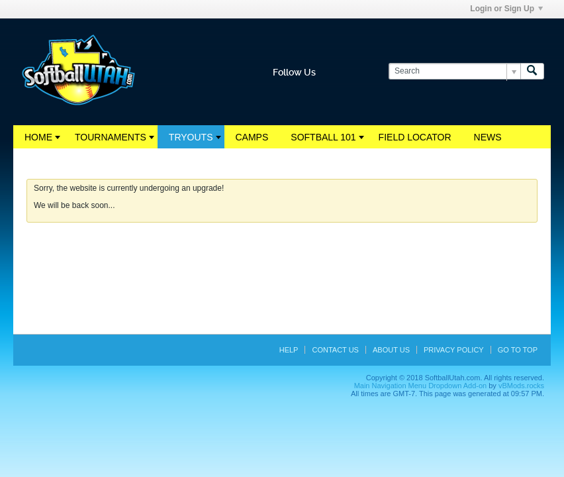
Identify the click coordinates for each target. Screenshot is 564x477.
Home (38, 137)
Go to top (518, 350)
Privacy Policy (454, 350)
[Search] (454, 71)
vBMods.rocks (521, 386)
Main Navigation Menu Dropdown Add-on (420, 386)
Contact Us (335, 350)
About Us (391, 350)
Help (289, 350)
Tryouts (191, 137)
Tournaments (110, 137)
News (488, 137)
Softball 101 (323, 137)
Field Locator (415, 137)
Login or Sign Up (506, 8)
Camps (252, 137)
